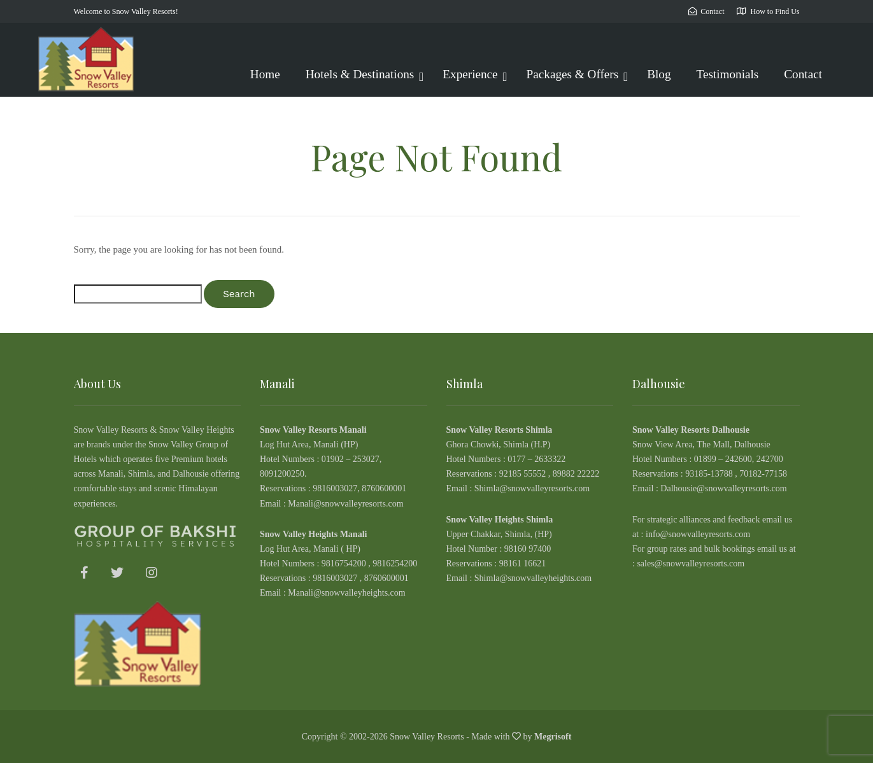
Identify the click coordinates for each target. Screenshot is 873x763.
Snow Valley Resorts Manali (313, 430)
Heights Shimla (524, 519)
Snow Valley (470, 519)
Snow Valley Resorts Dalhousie (690, 430)
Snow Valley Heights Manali (313, 534)
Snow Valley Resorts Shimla (499, 430)
